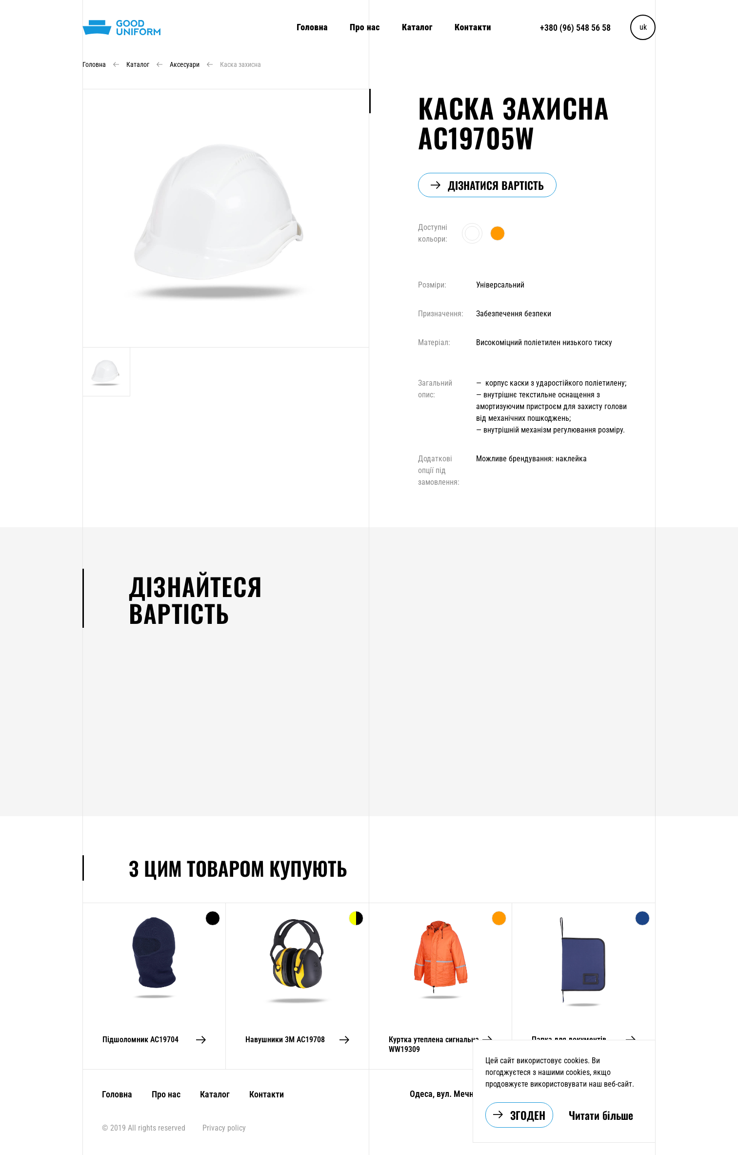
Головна (312, 27)
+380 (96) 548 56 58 (575, 27)
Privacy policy (224, 1128)
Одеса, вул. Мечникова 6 (456, 1094)
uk (643, 27)
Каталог (417, 27)
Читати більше (601, 1115)
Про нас (365, 27)
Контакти (473, 27)
